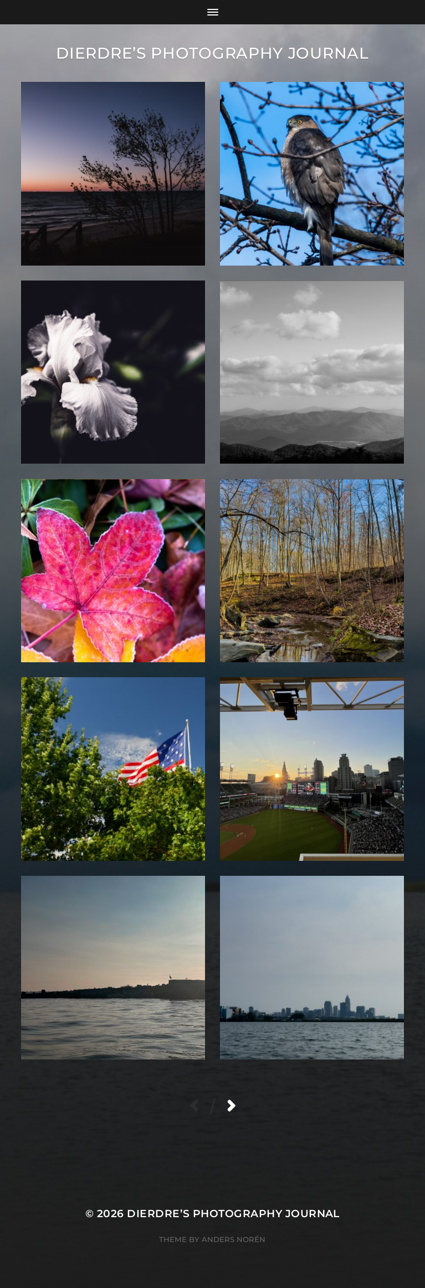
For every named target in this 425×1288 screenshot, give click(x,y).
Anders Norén (233, 1239)
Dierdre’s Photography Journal (212, 53)
